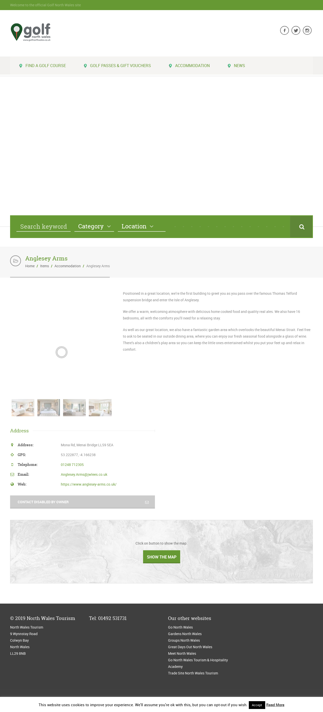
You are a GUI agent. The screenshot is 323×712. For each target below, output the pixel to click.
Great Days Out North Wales (190, 646)
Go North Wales (180, 627)
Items (44, 265)
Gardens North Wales (185, 633)
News (236, 65)
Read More (275, 704)
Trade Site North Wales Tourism (193, 673)
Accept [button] (257, 705)
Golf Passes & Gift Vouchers (117, 65)
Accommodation (189, 65)
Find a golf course (42, 65)
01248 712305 (72, 464)
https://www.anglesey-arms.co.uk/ (89, 484)
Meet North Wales (182, 653)
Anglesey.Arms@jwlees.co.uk (84, 474)
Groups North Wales (184, 640)
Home (30, 265)
